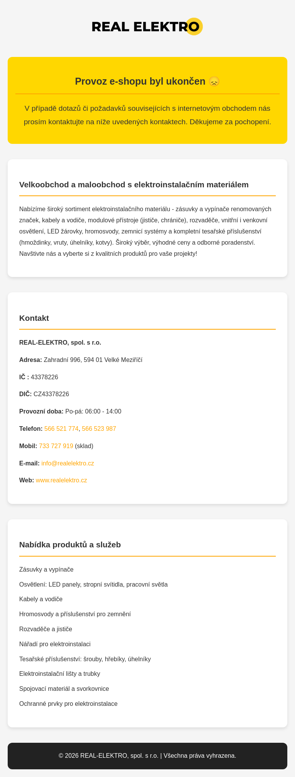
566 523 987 (99, 428)
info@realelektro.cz (67, 463)
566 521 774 (61, 428)
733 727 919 (56, 446)
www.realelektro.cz (61, 480)
